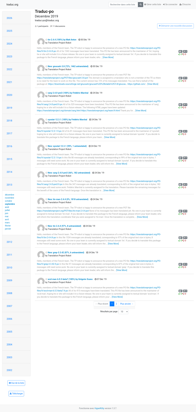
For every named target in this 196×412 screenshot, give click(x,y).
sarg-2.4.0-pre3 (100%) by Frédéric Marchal (66, 93)
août (7, 207)
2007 (9, 306)
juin (6, 213)
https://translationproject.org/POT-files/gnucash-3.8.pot (62, 78)
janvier (8, 229)
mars (7, 222)
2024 (9, 43)
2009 (9, 280)
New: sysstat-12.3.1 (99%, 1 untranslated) (66, 146)
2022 (9, 69)
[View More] (108, 57)
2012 (9, 241)
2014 (9, 171)
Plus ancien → (126, 304)
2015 (9, 159)
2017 (9, 133)
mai (6, 216)
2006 (9, 318)
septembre (10, 204)
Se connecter (170, 4)
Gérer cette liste (152, 4)
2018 (9, 120)
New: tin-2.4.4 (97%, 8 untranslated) (63, 226)
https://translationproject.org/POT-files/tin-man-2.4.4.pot (63, 211)
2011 (9, 254)
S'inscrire (185, 4)
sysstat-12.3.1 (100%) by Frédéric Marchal (66, 119)
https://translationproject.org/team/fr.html (100, 110)
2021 (9, 82)
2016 (9, 146)
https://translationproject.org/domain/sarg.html (59, 110)
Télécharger (16, 393)
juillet (7, 210)
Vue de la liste (16, 383)
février (8, 225)
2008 (9, 293)
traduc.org (12, 4)
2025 (9, 30)
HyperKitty (99, 408)
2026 (9, 18)
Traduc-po (44, 11)
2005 (9, 331)
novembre (9, 198)
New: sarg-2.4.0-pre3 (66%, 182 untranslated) (67, 173)
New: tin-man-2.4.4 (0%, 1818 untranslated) (66, 199)
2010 (9, 267)
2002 (9, 370)
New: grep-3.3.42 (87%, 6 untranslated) (64, 252)
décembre (9, 195)
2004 (9, 344)
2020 (9, 94)
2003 (9, 357)
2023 (9, 56)
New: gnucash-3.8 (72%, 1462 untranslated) (66, 66)
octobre (8, 201)
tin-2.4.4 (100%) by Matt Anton (60, 39)
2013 (9, 184)
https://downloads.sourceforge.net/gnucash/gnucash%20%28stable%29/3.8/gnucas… (87, 84)
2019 (9, 107)
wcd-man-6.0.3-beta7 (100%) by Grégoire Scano (69, 279)
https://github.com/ (137, 84)
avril (7, 219)
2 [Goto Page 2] (116, 304)
